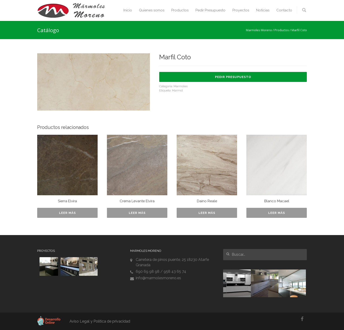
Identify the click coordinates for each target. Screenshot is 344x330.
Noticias (262, 10)
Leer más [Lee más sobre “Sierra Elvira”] (67, 213)
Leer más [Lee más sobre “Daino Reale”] (206, 213)
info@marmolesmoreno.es (158, 278)
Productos (180, 10)
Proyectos (240, 10)
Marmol (177, 90)
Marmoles (181, 86)
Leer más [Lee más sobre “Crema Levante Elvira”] (137, 213)
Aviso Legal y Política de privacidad (99, 321)
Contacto (284, 10)
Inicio (127, 10)
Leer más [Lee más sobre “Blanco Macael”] (276, 213)
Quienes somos (151, 10)
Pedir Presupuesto (210, 10)
